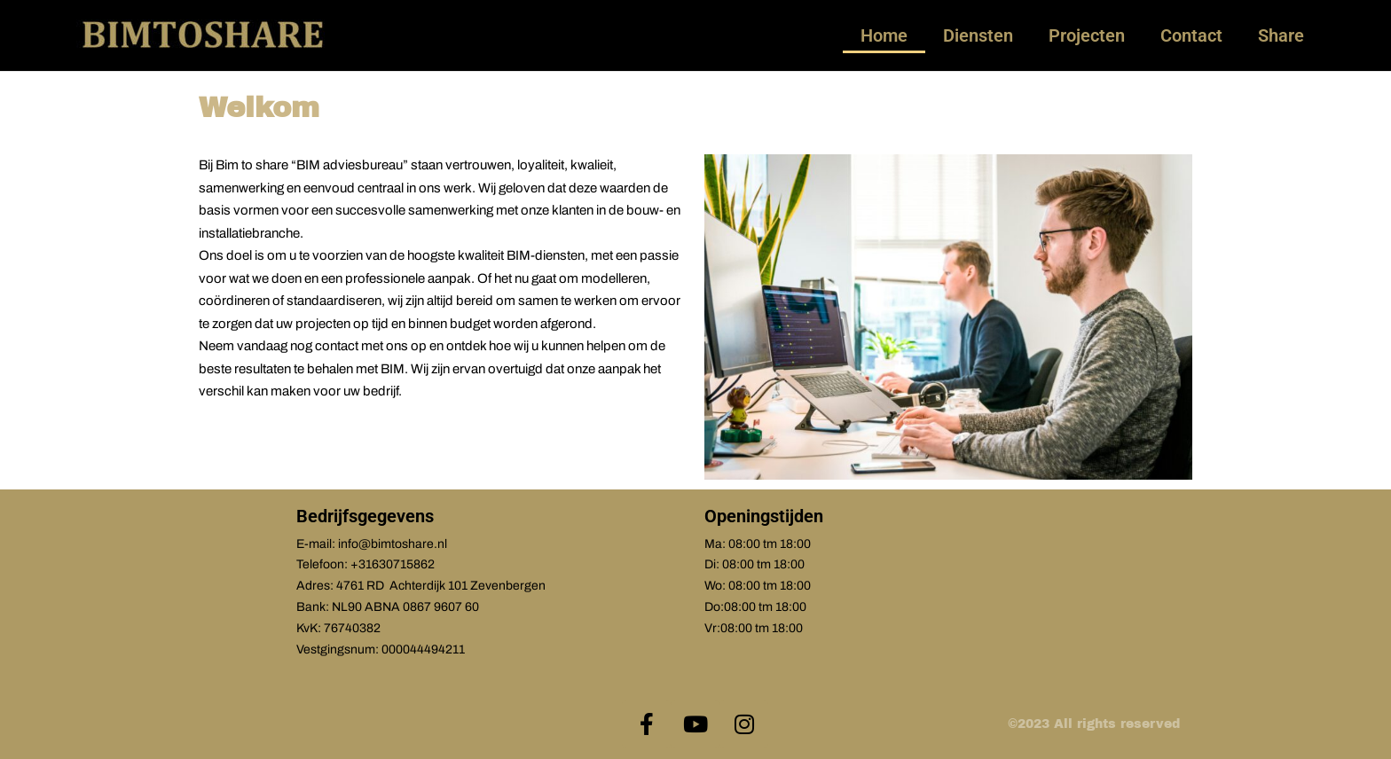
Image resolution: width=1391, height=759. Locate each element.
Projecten (1087, 35)
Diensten (978, 35)
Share (1281, 35)
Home (884, 35)
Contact (1191, 35)
